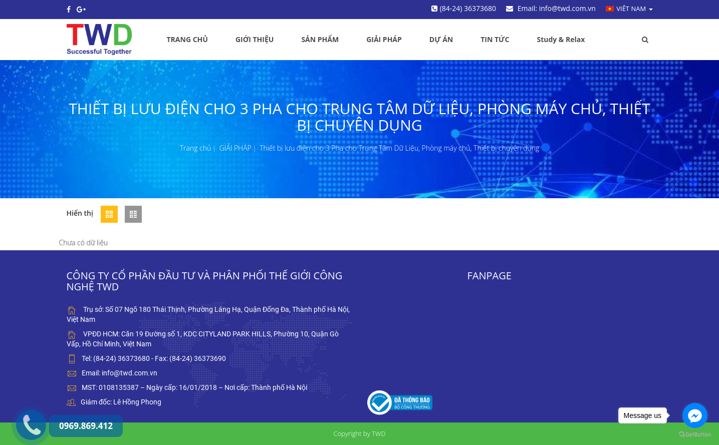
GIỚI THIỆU (254, 39)
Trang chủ (195, 148)
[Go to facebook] (694, 415)
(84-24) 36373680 (463, 8)
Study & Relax (561, 39)
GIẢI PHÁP (384, 39)
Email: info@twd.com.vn (551, 8)
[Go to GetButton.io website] (695, 434)
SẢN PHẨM (320, 39)
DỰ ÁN (441, 39)
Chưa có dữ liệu (83, 242)
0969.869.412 (22, 401)
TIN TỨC (495, 39)
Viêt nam (629, 8)
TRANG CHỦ (187, 39)
